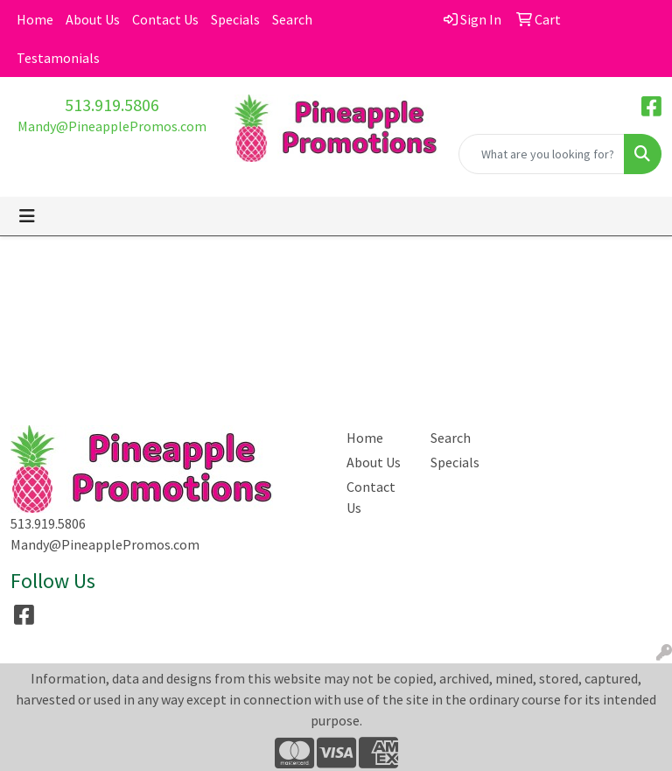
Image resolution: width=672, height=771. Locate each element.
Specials (235, 19)
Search (292, 19)
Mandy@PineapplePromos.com (112, 126)
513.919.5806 (112, 105)
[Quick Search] (541, 154)
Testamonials (58, 58)
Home (35, 19)
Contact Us (165, 19)
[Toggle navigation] (27, 216)
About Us (93, 19)
